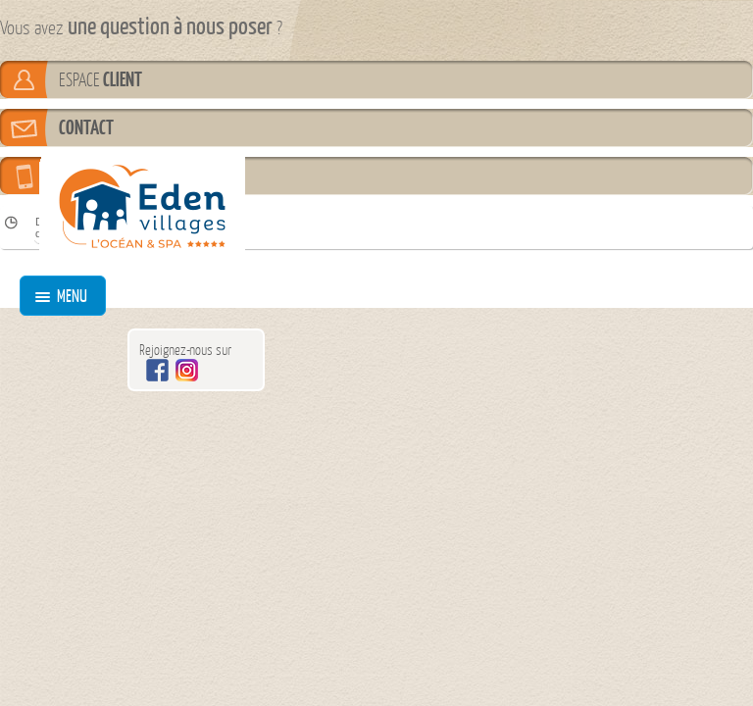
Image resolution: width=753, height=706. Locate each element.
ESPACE (100, 79)
